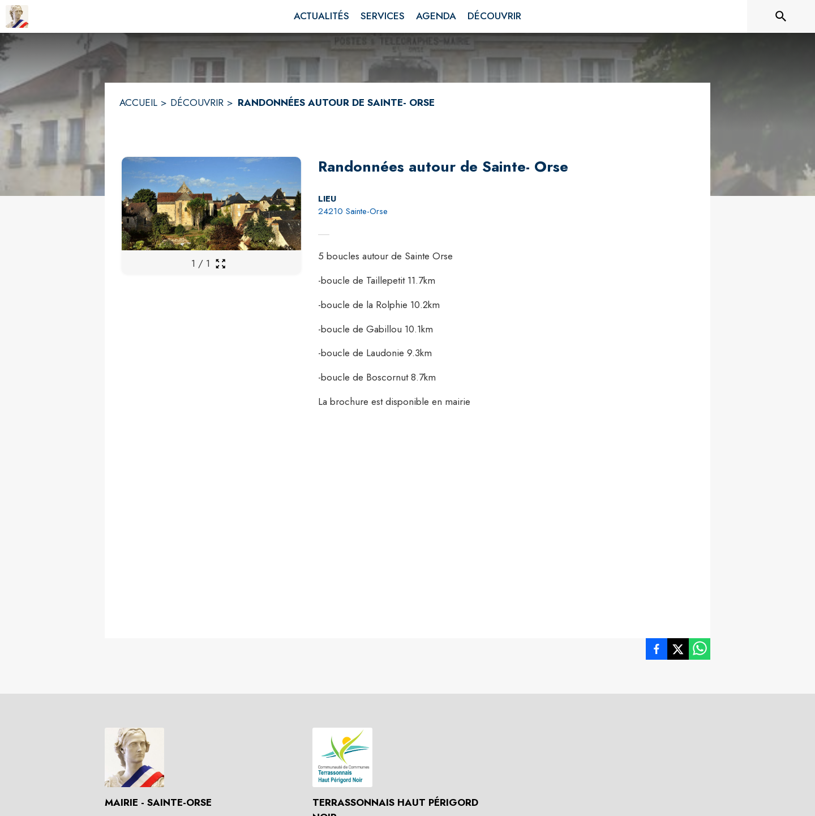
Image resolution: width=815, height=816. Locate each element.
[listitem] (656, 651)
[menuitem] (321, 16)
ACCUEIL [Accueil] (138, 102)
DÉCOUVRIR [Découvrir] (197, 102)
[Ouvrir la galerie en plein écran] (220, 263)
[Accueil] (17, 16)
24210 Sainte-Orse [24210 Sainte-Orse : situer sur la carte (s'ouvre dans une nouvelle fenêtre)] (353, 211)
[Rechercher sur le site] (781, 16)
